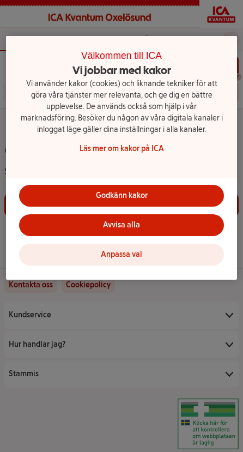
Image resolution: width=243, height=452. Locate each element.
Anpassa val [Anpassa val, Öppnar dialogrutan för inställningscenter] (121, 254)
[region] (121, 158)
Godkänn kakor (122, 195)
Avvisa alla (121, 225)
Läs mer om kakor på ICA (122, 148)
